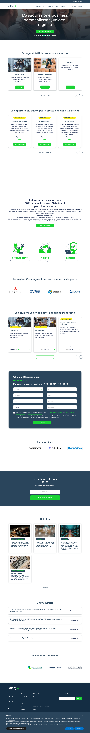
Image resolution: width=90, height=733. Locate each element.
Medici (9, 708)
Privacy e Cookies (38, 693)
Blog (21, 703)
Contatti (22, 709)
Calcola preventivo (20, 144)
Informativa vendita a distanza (41, 706)
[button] (81, 95)
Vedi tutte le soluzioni (45, 357)
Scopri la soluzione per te (45, 497)
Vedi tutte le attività (45, 95)
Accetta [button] (79, 728)
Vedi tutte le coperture (45, 152)
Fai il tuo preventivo (45, 31)
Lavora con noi (24, 700)
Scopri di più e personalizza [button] (16, 728)
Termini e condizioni (38, 697)
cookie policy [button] (12, 720)
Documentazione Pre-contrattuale (42, 703)
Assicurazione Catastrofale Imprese (11, 703)
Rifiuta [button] (69, 728)
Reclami (35, 709)
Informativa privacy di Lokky (35, 414)
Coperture (39, 6)
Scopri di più (20, 87)
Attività (49, 6)
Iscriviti (79, 698)
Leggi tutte (45, 587)
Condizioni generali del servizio (55, 412)
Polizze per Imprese (13, 693)
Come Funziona (60, 6)
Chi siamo (23, 693)
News (21, 706)
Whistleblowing (37, 700)
